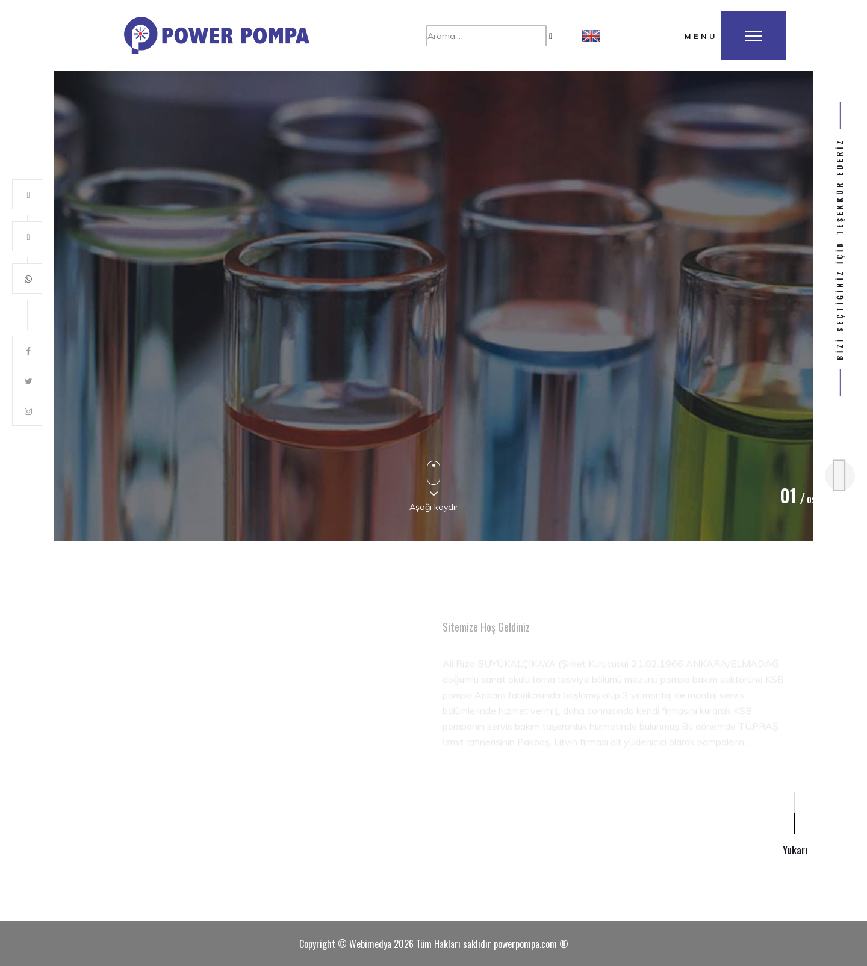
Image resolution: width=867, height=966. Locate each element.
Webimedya (370, 944)
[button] (591, 35)
